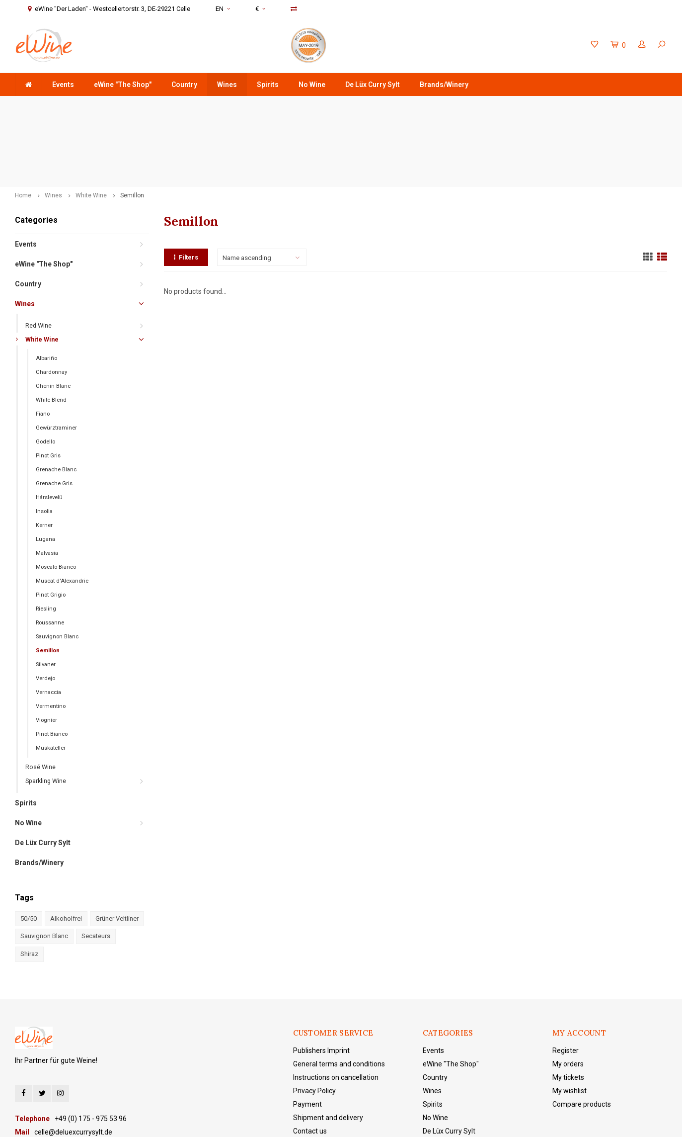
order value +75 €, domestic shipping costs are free (101, 105)
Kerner (44, 455)
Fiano (43, 344)
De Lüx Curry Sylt (372, 84)
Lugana (45, 469)
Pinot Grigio (51, 525)
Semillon (132, 125)
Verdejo (45, 608)
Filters (186, 186)
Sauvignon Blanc (57, 566)
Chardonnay (51, 302)
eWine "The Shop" (123, 84)
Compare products (581, 1034)
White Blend (51, 330)
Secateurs (95, 866)
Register (565, 980)
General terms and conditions (339, 993)
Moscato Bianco (56, 497)
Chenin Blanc (53, 316)
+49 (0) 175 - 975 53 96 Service (416, 105)
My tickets (568, 1007)
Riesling (46, 538)
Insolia (44, 441)
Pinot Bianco (52, 664)
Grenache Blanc (56, 399)
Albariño (46, 288)
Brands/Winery (444, 84)
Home (23, 125)
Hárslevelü (49, 427)
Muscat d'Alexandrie (62, 511)
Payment (307, 1034)
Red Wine (38, 255)
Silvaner (46, 594)
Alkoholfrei (66, 848)
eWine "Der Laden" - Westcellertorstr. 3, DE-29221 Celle (577, 105)
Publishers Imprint (321, 980)
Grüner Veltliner (117, 848)
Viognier (46, 650)
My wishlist (569, 1020)
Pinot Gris (48, 385)
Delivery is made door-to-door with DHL (278, 105)
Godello (45, 371)
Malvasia (47, 483)
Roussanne (50, 552)
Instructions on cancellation (336, 1007)
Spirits (268, 84)
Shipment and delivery (328, 1047)
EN (223, 8)
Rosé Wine (40, 696)
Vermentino (51, 636)
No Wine (312, 84)
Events (63, 84)
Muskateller (51, 678)
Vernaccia (48, 622)
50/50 (28, 848)
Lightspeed (225, 1122)
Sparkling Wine (45, 710)
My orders (568, 993)
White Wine (91, 125)
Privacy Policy (314, 1020)
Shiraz (29, 883)
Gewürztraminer (56, 357)
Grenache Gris (54, 413)
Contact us (310, 1060)
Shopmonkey (295, 1122)
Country (184, 84)
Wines (227, 84)
